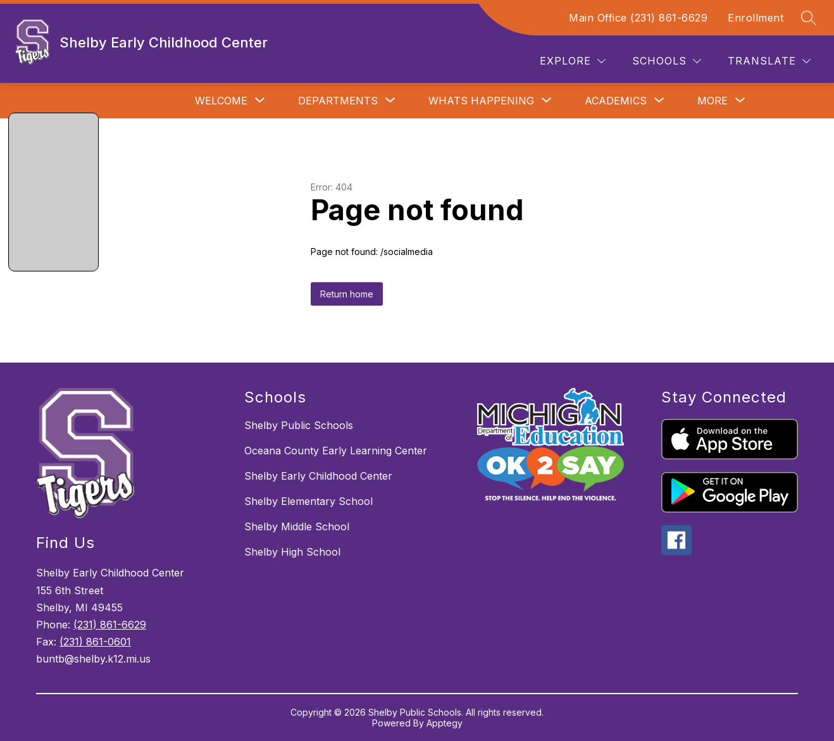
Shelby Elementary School (308, 501)
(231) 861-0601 (95, 641)
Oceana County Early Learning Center (335, 450)
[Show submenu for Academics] (616, 100)
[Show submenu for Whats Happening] (481, 100)
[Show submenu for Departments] (338, 100)
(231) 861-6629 (109, 624)
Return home (346, 294)
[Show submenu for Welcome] (221, 100)
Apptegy (444, 723)
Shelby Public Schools (298, 425)
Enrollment (755, 17)
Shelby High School (292, 551)
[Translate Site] (769, 61)
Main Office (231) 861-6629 (638, 17)
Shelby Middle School (296, 526)
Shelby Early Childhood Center (318, 476)
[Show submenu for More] (712, 100)
